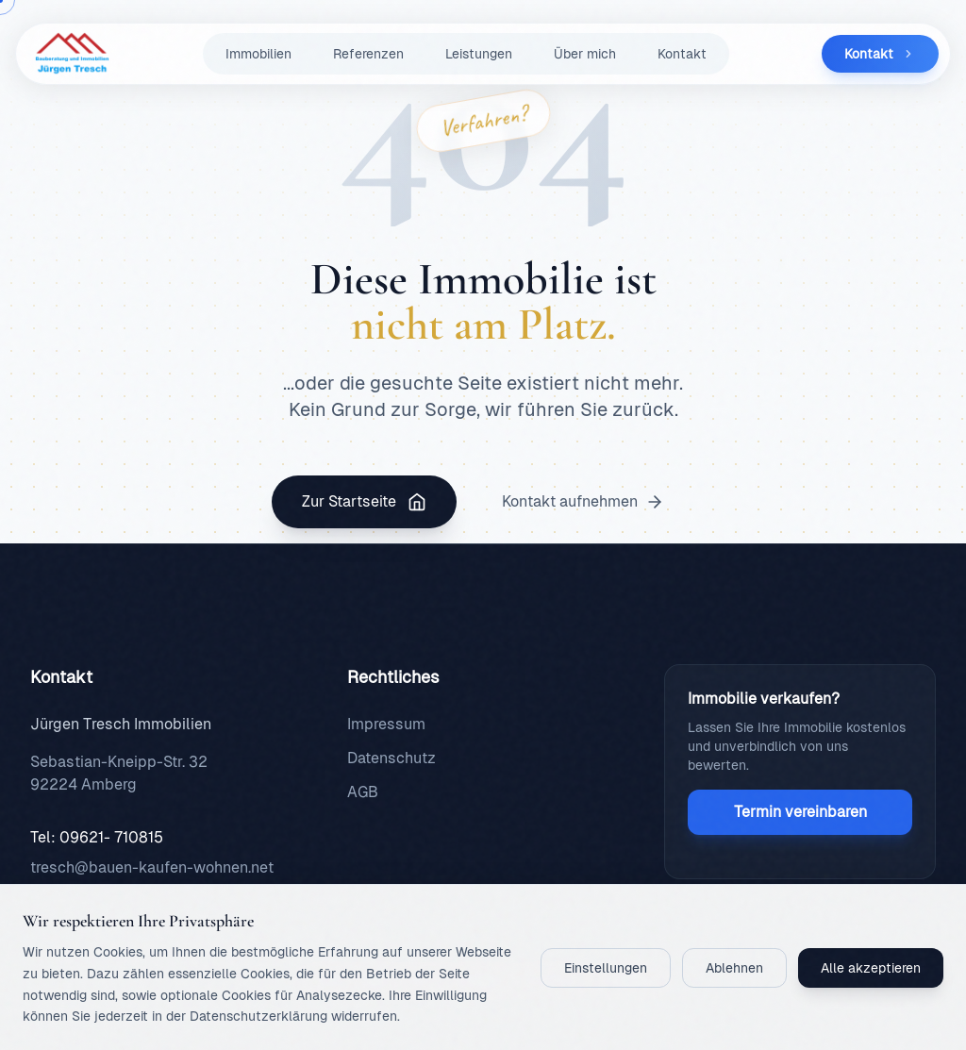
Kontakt (682, 53)
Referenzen (368, 53)
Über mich (585, 53)
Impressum (386, 724)
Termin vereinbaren (800, 812)
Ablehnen (734, 967)
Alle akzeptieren (871, 967)
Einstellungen (605, 967)
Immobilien (258, 53)
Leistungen (478, 53)
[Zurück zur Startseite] (68, 53)
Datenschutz (391, 758)
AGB (362, 792)
